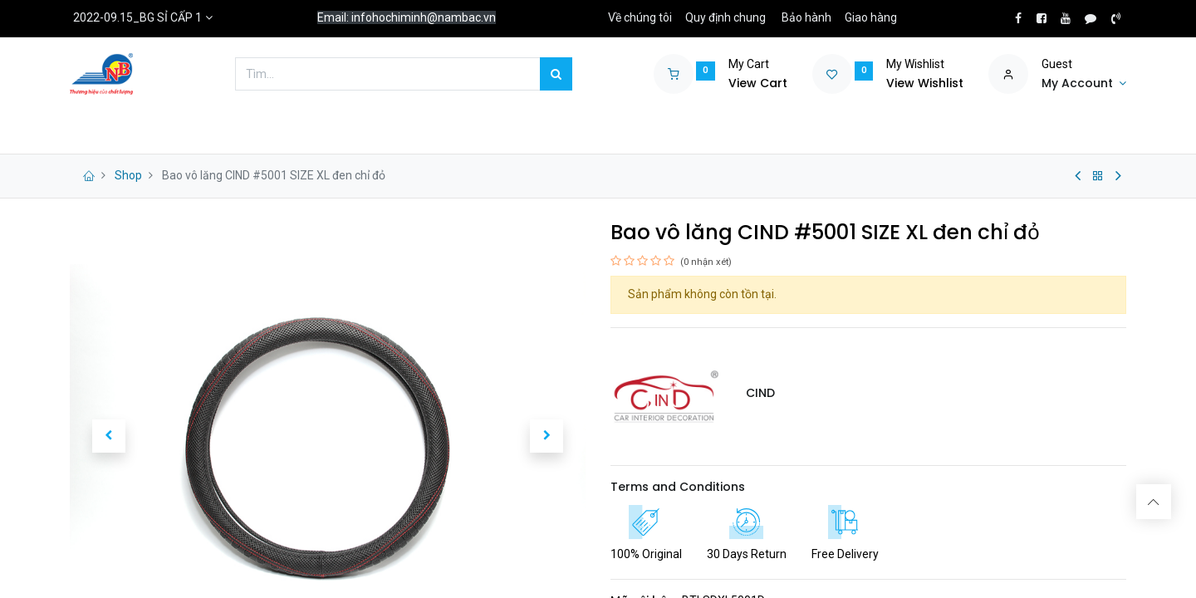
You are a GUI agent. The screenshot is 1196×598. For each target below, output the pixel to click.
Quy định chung (725, 17)
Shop (128, 175)
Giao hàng (871, 17)
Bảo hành (806, 17)
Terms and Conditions (677, 486)
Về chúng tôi (640, 17)
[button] (108, 436)
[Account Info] (1084, 84)
